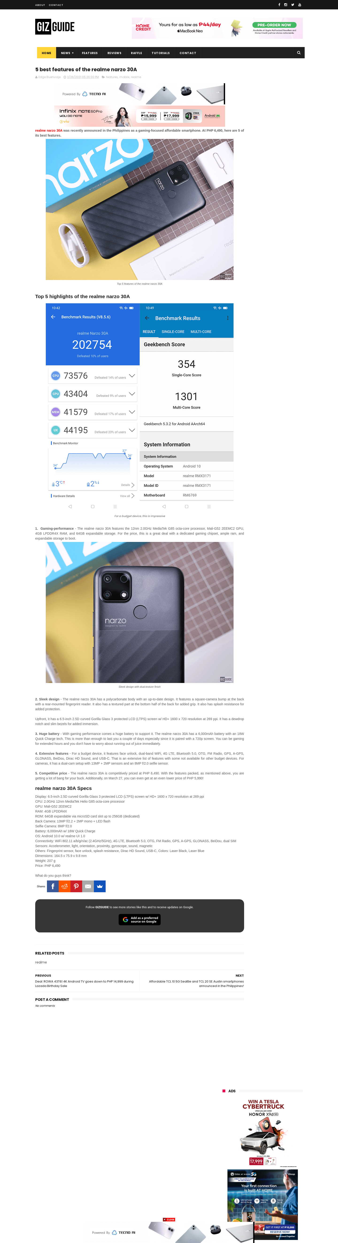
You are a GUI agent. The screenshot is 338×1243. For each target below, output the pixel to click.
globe (224, 1135)
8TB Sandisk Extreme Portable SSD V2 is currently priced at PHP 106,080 (274, 484)
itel (270, 1170)
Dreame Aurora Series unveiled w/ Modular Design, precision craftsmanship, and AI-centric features (273, 508)
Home (45, 53)
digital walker (229, 1178)
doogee (260, 1178)
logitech (226, 1187)
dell (268, 1187)
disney (224, 1204)
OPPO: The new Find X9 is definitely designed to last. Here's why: (257, 243)
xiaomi (250, 1117)
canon (249, 1170)
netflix (224, 1170)
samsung (257, 1109)
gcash (268, 1152)
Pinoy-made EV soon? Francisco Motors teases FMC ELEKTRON (274, 571)
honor (252, 1126)
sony (276, 1143)
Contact (56, 5)
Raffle (134, 53)
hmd (248, 1204)
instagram (227, 1196)
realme (136, 78)
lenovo (225, 1143)
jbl (248, 1187)
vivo (277, 1117)
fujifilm (249, 1161)
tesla (223, 1213)
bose (270, 1213)
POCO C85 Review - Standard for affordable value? (272, 592)
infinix (250, 1135)
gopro (272, 1204)
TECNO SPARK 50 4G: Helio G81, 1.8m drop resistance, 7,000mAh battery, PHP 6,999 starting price (274, 552)
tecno (252, 1143)
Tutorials (159, 53)
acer (223, 1152)
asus (277, 1126)
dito (246, 1152)
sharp (274, 1161)
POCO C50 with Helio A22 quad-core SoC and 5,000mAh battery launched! (274, 392)
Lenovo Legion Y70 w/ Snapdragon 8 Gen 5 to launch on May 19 (273, 438)
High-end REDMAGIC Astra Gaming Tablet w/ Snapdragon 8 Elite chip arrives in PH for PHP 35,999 (274, 462)
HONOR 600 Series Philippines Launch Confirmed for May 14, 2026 (272, 530)
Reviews (113, 53)
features (112, 78)
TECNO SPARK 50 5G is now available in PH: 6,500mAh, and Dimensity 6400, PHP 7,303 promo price (273, 416)
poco (223, 1161)
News (64, 53)
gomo (278, 1196)
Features (88, 53)
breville (247, 1213)
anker (254, 1196)
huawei (225, 1109)
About (40, 5)
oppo (223, 1117)
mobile (124, 78)
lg (273, 1135)
